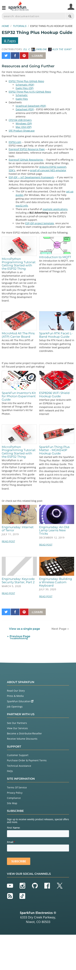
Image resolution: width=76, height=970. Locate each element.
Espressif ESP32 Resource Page (27, 149)
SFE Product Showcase (22, 130)
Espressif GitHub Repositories (26, 159)
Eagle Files (22, 98)
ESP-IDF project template (39, 223)
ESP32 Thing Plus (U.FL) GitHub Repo (30, 91)
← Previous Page (18, 637)
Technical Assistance (19, 765)
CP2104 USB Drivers (20, 120)
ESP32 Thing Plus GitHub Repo (26, 81)
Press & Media (15, 696)
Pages (10, 41)
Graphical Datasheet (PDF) (31, 105)
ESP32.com (15, 142)
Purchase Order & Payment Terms (27, 760)
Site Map (12, 803)
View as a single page (24, 628)
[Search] (69, 16)
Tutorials (19, 26)
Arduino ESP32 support (52, 166)
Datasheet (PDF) (25, 109)
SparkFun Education (20, 701)
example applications (55, 209)
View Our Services (17, 728)
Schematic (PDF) (25, 84)
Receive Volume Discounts (22, 738)
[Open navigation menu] (4, 9)
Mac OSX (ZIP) (23, 127)
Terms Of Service (17, 787)
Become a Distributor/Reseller (24, 733)
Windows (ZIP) (24, 123)
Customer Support (17, 755)
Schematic (22, 95)
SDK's (12, 170)
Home (5, 26)
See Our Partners (17, 723)
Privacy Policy (14, 792)
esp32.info (22, 205)
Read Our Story (16, 690)
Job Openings (15, 706)
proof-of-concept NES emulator (48, 170)
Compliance (14, 798)
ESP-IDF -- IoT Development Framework (31, 177)
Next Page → (60, 628)
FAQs (10, 771)
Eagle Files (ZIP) (24, 88)
